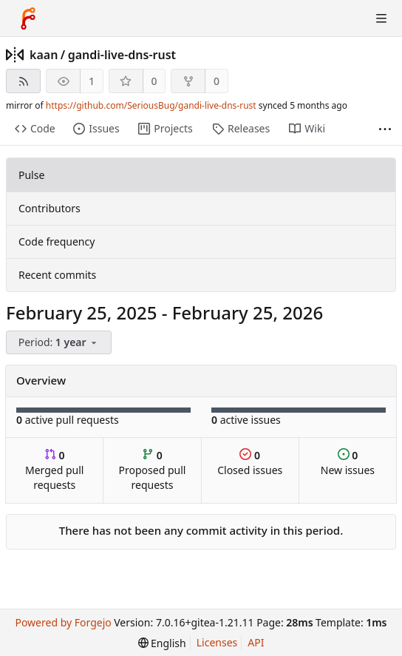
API (256, 642)
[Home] (28, 18)
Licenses (217, 642)
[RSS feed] (23, 81)
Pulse (31, 175)
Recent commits (57, 275)
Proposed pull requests (152, 470)
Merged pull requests (54, 470)
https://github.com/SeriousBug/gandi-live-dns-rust (151, 105)
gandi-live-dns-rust (122, 54)
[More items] (385, 129)
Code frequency (56, 241)
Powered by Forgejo (63, 622)
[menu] (60, 343)
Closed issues (249, 462)
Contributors (49, 208)
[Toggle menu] (381, 18)
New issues (348, 462)
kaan (44, 54)
